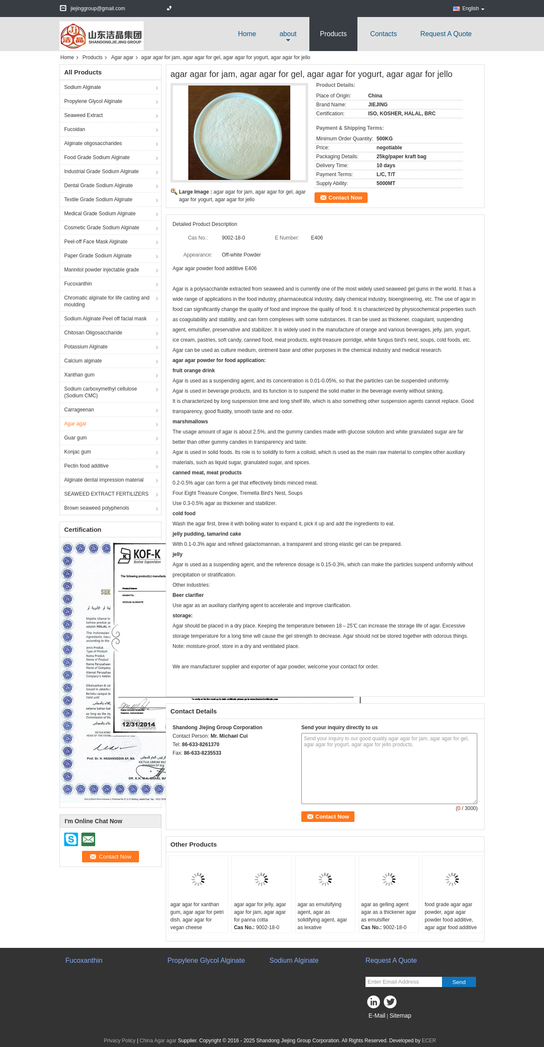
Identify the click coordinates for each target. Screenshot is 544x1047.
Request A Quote (446, 33)
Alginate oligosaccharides (93, 143)
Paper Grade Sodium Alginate (98, 256)
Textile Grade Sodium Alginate (98, 200)
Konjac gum (77, 452)
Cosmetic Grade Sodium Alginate (101, 228)
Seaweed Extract (83, 115)
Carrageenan (79, 410)
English (473, 8)
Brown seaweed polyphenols (96, 508)
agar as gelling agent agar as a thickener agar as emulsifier (388, 912)
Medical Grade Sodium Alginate (100, 214)
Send (458, 982)
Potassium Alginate (86, 347)
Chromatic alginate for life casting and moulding (107, 301)
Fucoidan (74, 129)
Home (247, 33)
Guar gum (75, 438)
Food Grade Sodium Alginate (97, 157)
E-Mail (376, 1015)
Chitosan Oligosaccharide (93, 333)
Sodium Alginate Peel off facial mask (105, 319)
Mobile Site (381, 1026)
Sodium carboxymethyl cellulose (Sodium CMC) (100, 392)
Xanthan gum (79, 375)
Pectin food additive (86, 466)
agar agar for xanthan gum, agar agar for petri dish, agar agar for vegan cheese (197, 916)
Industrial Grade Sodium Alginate (101, 171)
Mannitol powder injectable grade (101, 270)
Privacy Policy (120, 1041)
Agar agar (122, 57)
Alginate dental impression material (104, 480)
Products (333, 33)
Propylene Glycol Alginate (93, 101)
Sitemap (400, 1015)
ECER (429, 1041)
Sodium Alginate (82, 87)
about (288, 33)
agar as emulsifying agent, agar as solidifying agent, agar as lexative (322, 916)
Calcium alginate (83, 361)
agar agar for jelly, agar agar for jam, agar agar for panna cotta (260, 912)
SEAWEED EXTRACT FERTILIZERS (106, 494)
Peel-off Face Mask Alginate (96, 242)
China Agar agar (158, 1041)
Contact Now (345, 197)
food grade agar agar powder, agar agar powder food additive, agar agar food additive (451, 916)
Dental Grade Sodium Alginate (98, 185)
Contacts (383, 33)
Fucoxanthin (78, 284)
